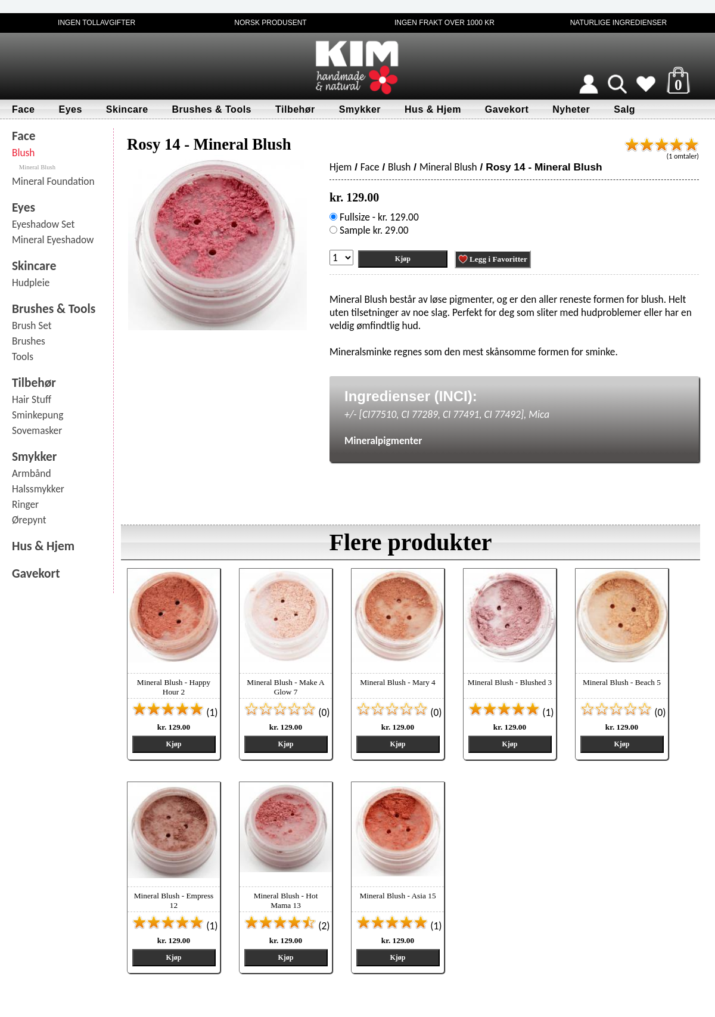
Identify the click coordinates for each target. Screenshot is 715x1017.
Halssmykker (38, 488)
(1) (174, 712)
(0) (286, 712)
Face (23, 109)
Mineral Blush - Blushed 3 (510, 682)
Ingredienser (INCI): (410, 396)
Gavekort (507, 109)
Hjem (340, 166)
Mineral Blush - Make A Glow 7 (285, 687)
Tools (22, 356)
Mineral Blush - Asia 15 (397, 895)
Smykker (360, 109)
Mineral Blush (37, 167)
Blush (23, 152)
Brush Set (32, 325)
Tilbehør (295, 109)
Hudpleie (30, 282)
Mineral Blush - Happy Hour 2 (173, 687)
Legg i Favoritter (492, 259)
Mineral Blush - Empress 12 (174, 900)
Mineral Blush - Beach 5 (622, 682)
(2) (286, 925)
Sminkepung (37, 414)
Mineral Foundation (53, 181)
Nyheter (571, 109)
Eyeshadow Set (43, 224)
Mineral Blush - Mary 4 (398, 682)
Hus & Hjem (433, 109)
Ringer (25, 504)
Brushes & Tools (211, 109)
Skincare (127, 109)
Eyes (70, 109)
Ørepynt (29, 519)
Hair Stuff (31, 399)
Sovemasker (37, 430)
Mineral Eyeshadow (53, 239)
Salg (624, 109)
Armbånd (31, 473)
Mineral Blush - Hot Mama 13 (286, 900)
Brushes (28, 341)
